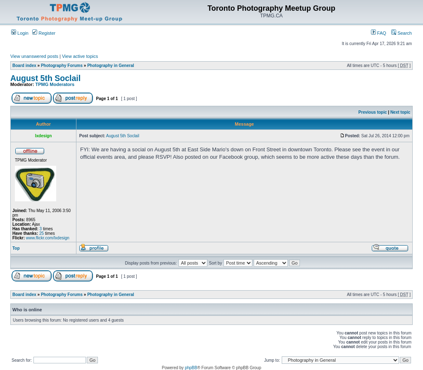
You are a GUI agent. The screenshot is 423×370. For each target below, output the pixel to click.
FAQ (378, 33)
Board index (24, 65)
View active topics (80, 56)
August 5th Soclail (45, 78)
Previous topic (373, 112)
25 (41, 233)
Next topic (400, 112)
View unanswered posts (34, 56)
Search (401, 33)
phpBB (191, 367)
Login (20, 33)
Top (16, 248)
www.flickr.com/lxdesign (47, 238)
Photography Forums (62, 65)
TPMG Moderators (55, 84)
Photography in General (110, 65)
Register (43, 33)
